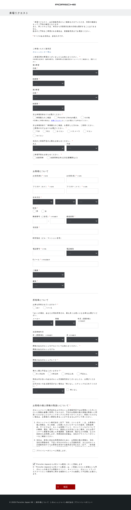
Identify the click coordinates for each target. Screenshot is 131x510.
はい (38, 308)
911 (48, 131)
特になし (73, 390)
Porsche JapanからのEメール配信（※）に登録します (59, 464)
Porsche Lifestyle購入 (67, 117)
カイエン (40, 136)
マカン (89, 131)
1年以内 (55, 374)
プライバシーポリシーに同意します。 (52, 451)
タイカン (60, 131)
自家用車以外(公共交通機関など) (64, 158)
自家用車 (40, 158)
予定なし (84, 374)
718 (38, 131)
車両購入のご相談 (43, 117)
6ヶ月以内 (40, 374)
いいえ (49, 308)
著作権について (42, 502)
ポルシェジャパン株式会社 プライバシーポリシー (72, 502)
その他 (87, 117)
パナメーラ (75, 131)
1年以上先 (69, 374)
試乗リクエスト (56, 120)
